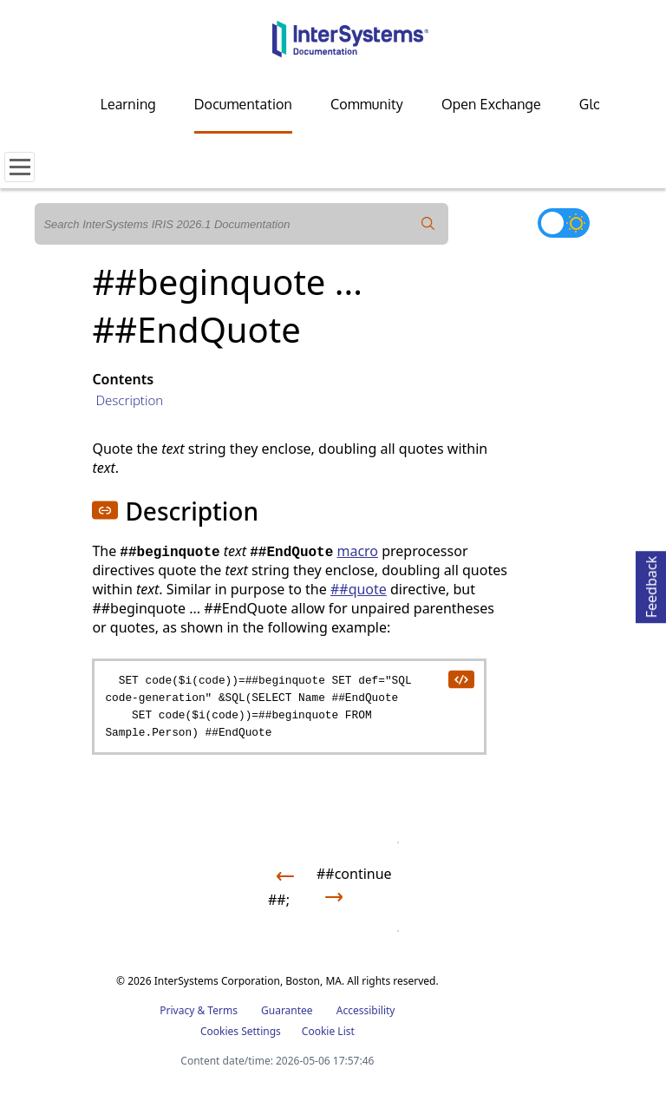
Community (366, 104)
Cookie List (328, 1031)
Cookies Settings (240, 1032)
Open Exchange (491, 104)
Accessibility (365, 1010)
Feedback (651, 584)
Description (129, 400)
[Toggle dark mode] (564, 223)
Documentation (243, 104)
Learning (128, 104)
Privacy (177, 1010)
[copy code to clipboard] (460, 678)
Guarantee (287, 1010)
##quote (358, 589)
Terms (222, 1010)
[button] (105, 510)
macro (357, 550)
